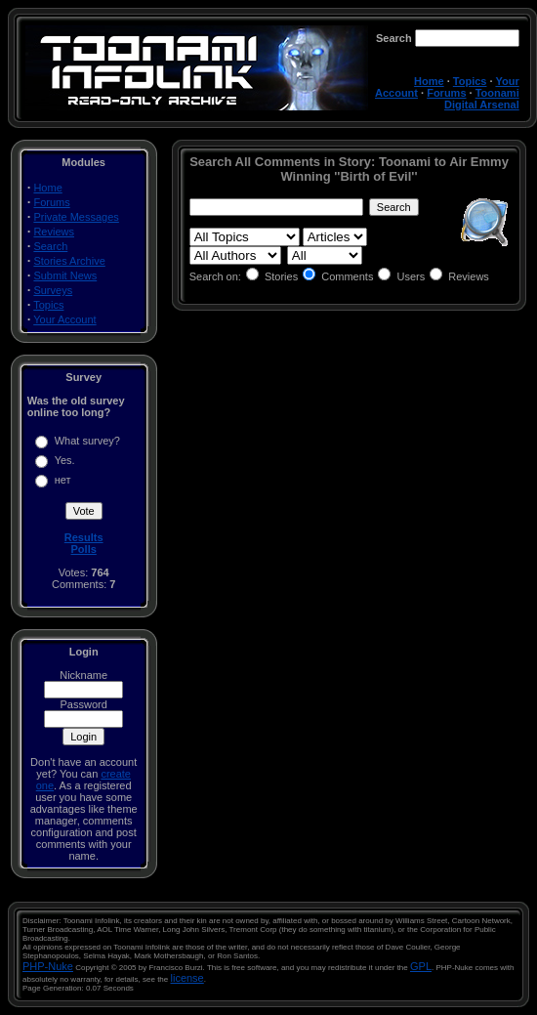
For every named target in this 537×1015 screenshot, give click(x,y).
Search (50, 246)
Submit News (65, 275)
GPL (421, 966)
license (187, 978)
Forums (446, 93)
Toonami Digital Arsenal (481, 98)
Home (429, 81)
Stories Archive (68, 261)
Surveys (52, 290)
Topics (470, 81)
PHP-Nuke (47, 966)
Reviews (53, 231)
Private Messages (75, 217)
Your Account (64, 319)
